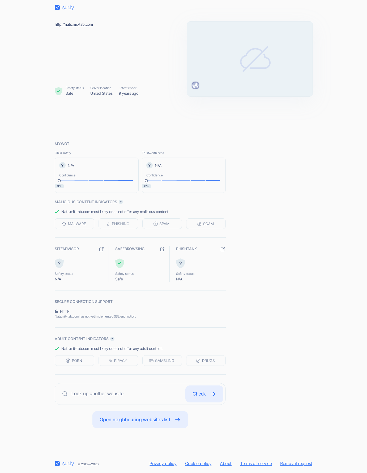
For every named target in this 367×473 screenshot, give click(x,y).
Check (204, 394)
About (226, 463)
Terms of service (256, 463)
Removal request (296, 463)
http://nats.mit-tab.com (74, 24)
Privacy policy (163, 463)
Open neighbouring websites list (140, 419)
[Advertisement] (183, 119)
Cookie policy (198, 463)
